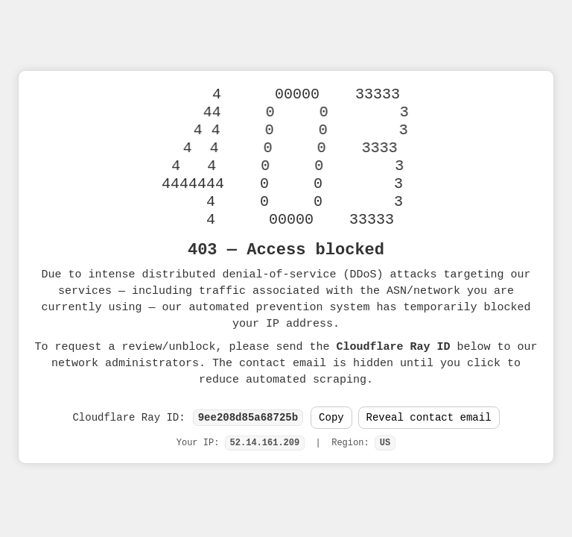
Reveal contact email (429, 418)
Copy (331, 418)
